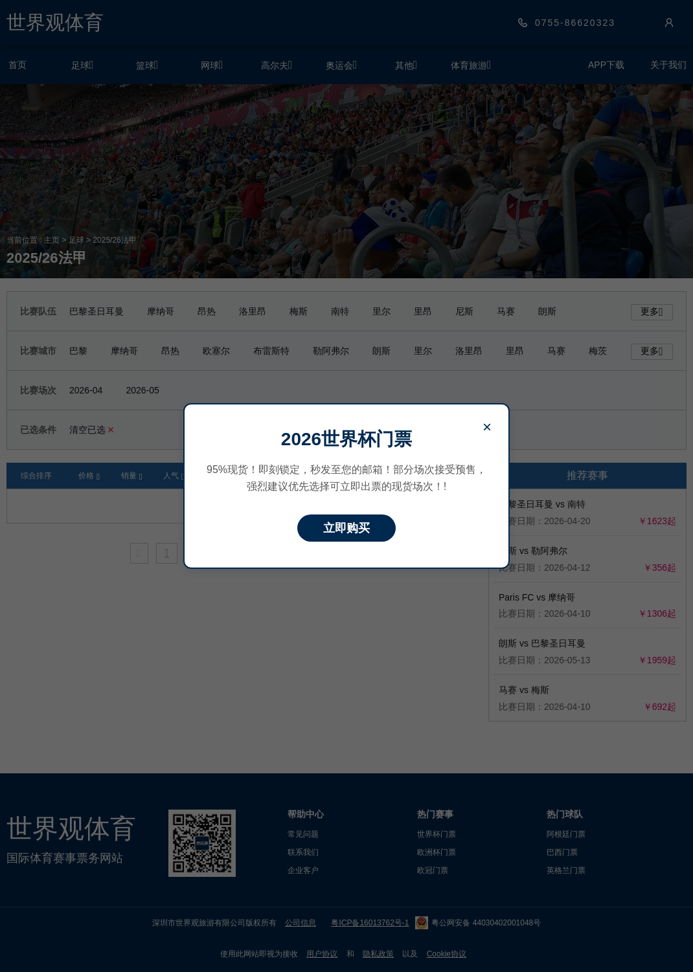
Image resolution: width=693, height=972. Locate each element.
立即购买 (346, 528)
